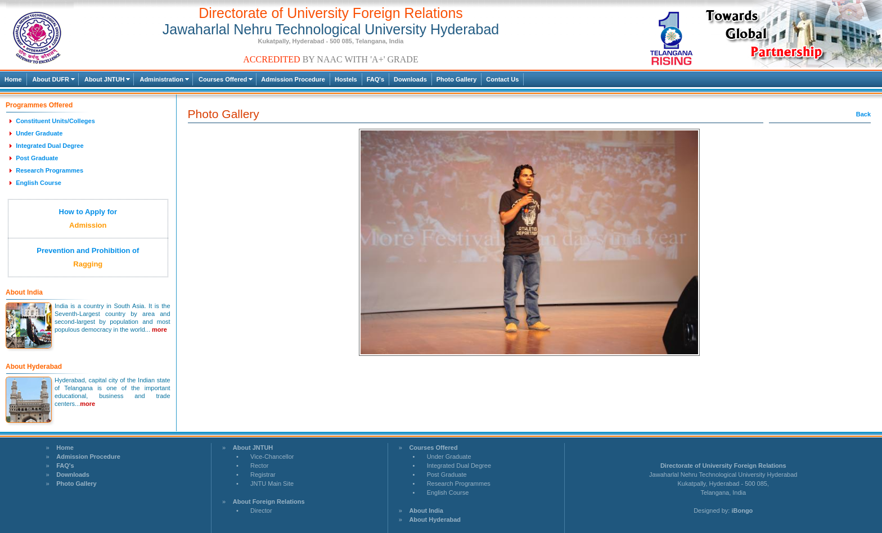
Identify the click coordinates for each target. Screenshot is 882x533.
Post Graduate (447, 474)
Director (261, 510)
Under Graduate (449, 456)
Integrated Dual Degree (459, 465)
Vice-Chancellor (272, 456)
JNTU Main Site (272, 483)
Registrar (263, 474)
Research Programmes (458, 483)
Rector (259, 465)
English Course (448, 492)
